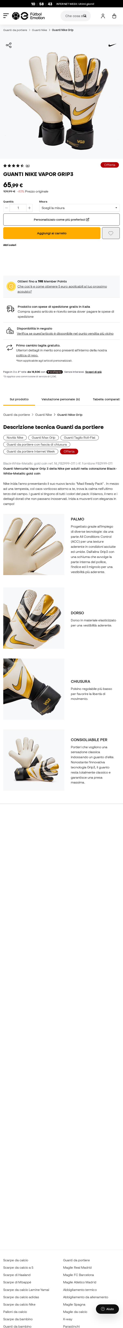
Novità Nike (15, 437)
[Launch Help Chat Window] (107, 1309)
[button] (61, 331)
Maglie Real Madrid (77, 1267)
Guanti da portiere (15, 30)
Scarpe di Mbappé (17, 1282)
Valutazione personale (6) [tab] (61, 399)
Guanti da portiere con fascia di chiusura (37, 444)
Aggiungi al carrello (51, 233)
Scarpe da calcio (15, 1260)
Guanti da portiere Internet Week (31, 451)
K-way (67, 1319)
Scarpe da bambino (18, 1319)
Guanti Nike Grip (62, 30)
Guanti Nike (39, 30)
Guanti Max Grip (43, 437)
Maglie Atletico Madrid (79, 1282)
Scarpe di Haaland (17, 1275)
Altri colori (9, 244)
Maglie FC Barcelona (78, 1275)
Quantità (8, 201)
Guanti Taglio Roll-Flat (79, 437)
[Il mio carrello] (114, 16)
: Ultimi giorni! (75, 4)
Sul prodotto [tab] (19, 399)
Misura (43, 201)
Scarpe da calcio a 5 (18, 1267)
